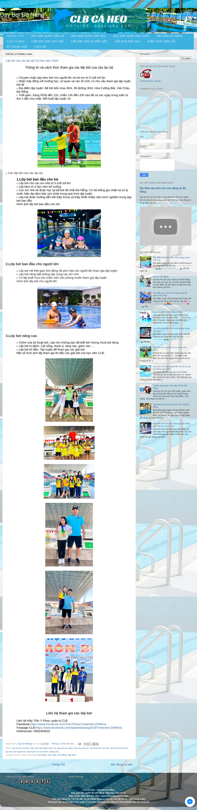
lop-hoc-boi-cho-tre (119, 748)
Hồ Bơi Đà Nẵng (160, 276)
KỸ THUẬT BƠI (17, 46)
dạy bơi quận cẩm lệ (47, 35)
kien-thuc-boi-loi (81, 748)
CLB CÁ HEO (15, 41)
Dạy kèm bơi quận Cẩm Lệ (43, 748)
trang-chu (53, 751)
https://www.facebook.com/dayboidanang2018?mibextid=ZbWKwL (79, 727)
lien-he (105, 748)
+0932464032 (146, 81)
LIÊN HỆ (40, 46)
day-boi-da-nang (65, 748)
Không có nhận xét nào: (63, 743)
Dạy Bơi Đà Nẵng (170, 35)
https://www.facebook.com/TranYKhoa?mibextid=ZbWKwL (68, 724)
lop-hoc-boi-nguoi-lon (16, 751)
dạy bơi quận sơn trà (88, 35)
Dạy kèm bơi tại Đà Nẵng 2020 (167, 312)
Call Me (157, 81)
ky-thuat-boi (95, 748)
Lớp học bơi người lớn (89, 41)
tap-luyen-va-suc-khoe (37, 751)
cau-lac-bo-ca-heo (20, 748)
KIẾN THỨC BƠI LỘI (162, 41)
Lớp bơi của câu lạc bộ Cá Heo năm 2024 (32, 60)
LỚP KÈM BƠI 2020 (127, 41)
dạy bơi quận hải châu (131, 35)
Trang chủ (58, 764)
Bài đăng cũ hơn (122, 764)
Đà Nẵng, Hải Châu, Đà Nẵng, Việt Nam (57, 755)
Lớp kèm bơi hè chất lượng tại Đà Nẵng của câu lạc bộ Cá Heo (171, 424)
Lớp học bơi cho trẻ (48, 41)
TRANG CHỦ (15, 35)
